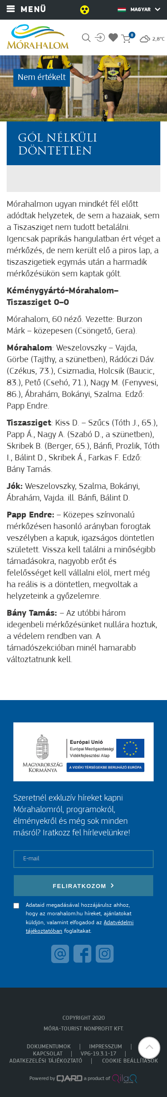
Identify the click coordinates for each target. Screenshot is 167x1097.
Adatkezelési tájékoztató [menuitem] (45, 1061)
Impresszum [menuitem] (105, 1047)
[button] (149, 1048)
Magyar (139, 9)
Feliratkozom (83, 885)
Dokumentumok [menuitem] (49, 1047)
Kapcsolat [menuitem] (47, 1054)
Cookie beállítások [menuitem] (130, 1061)
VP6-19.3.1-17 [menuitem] (98, 1054)
